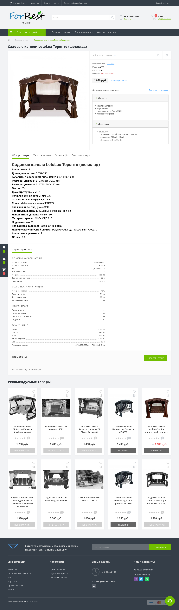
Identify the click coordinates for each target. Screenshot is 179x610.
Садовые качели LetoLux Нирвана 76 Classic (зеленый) (89, 429)
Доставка (35, 3)
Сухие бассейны (57, 569)
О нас (56, 3)
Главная (56, 32)
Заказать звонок (130, 19)
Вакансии (12, 569)
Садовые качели (22, 40)
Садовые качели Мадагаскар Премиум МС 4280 (123, 429)
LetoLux (110, 63)
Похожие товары (81, 155)
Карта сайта (14, 581)
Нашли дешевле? (119, 80)
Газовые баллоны (58, 577)
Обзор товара (20, 155)
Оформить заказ (164, 19)
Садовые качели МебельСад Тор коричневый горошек (156, 429)
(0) (115, 55)
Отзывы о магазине (107, 32)
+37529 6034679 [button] (143, 569)
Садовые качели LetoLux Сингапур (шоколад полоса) (156, 500)
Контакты (12, 577)
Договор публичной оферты (75, 3)
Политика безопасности (19, 573)
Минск (26, 22)
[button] (18, 3)
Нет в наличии (22, 450)
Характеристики (42, 155)
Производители (84, 32)
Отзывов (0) (61, 155)
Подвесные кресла (59, 573)
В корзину (123, 450)
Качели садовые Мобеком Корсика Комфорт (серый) (22, 429)
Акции (67, 32)
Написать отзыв (155, 357)
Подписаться (160, 547)
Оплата (47, 3)
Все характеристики (159, 90)
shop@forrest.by (142, 574)
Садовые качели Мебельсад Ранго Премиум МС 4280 (123, 500)
